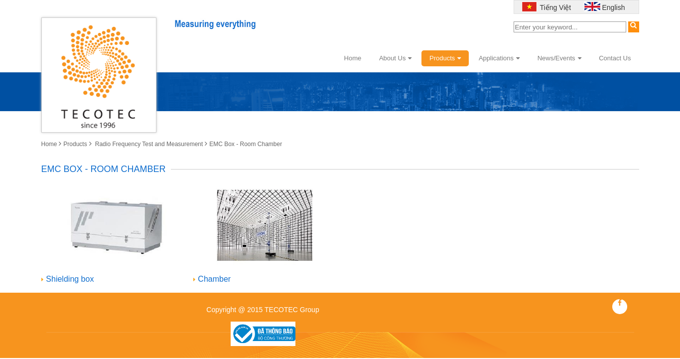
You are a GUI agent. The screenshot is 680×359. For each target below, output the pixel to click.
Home (353, 58)
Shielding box (70, 279)
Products (445, 58)
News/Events (559, 58)
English (613, 7)
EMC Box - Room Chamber (245, 144)
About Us (395, 58)
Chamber (214, 279)
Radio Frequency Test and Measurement (148, 144)
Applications (499, 58)
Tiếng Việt (554, 7)
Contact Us (615, 58)
